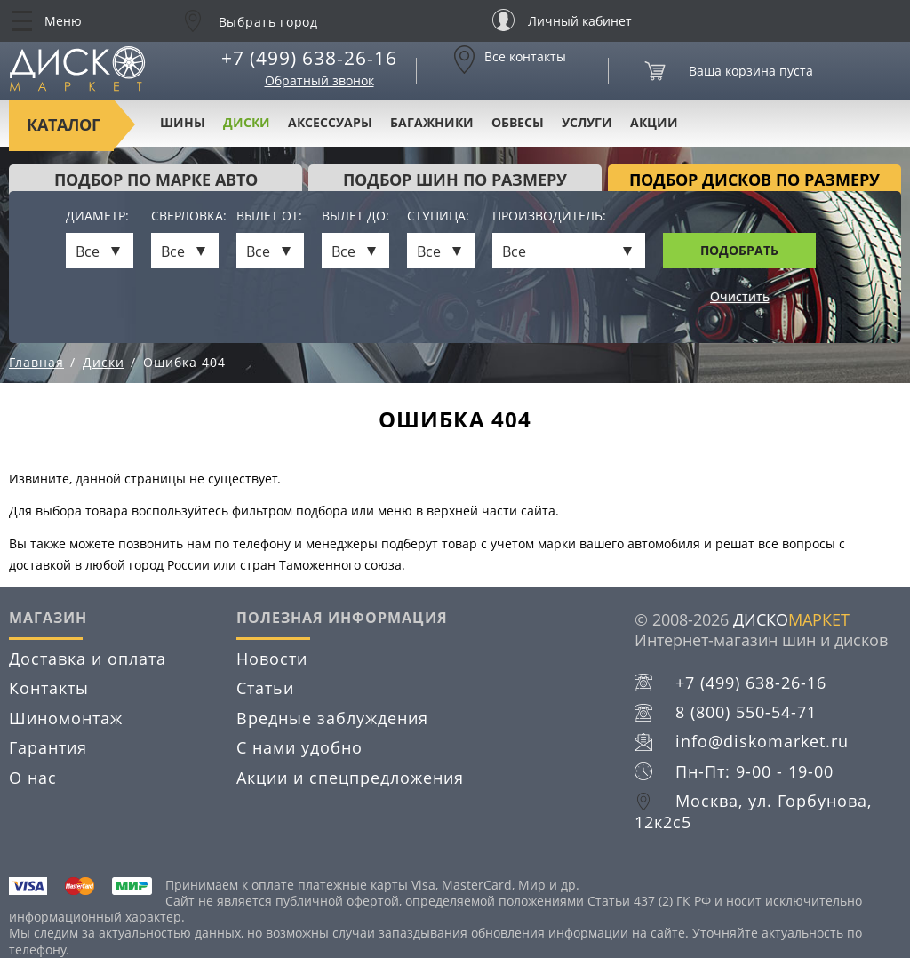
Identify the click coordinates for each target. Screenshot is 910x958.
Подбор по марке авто (156, 179)
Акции (654, 122)
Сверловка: (185, 216)
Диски (246, 122)
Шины (182, 122)
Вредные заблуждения (332, 718)
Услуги (587, 122)
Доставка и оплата (87, 658)
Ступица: (438, 216)
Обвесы (517, 122)
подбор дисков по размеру (754, 179)
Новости (271, 658)
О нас (33, 777)
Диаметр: (97, 216)
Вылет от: (269, 216)
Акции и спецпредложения (350, 777)
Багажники (432, 122)
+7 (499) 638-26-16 (309, 57)
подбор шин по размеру (455, 179)
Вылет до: (355, 216)
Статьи (265, 688)
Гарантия (48, 747)
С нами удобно (299, 747)
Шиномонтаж (66, 718)
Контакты (49, 688)
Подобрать (739, 250)
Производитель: (549, 216)
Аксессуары (330, 122)
